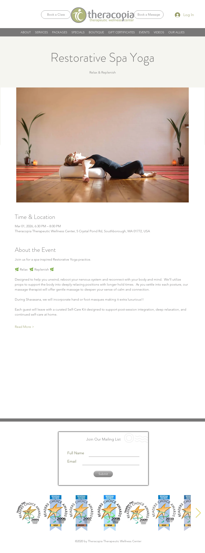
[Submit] (103, 474)
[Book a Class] (56, 14)
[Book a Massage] (149, 14)
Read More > (24, 327)
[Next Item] (198, 513)
